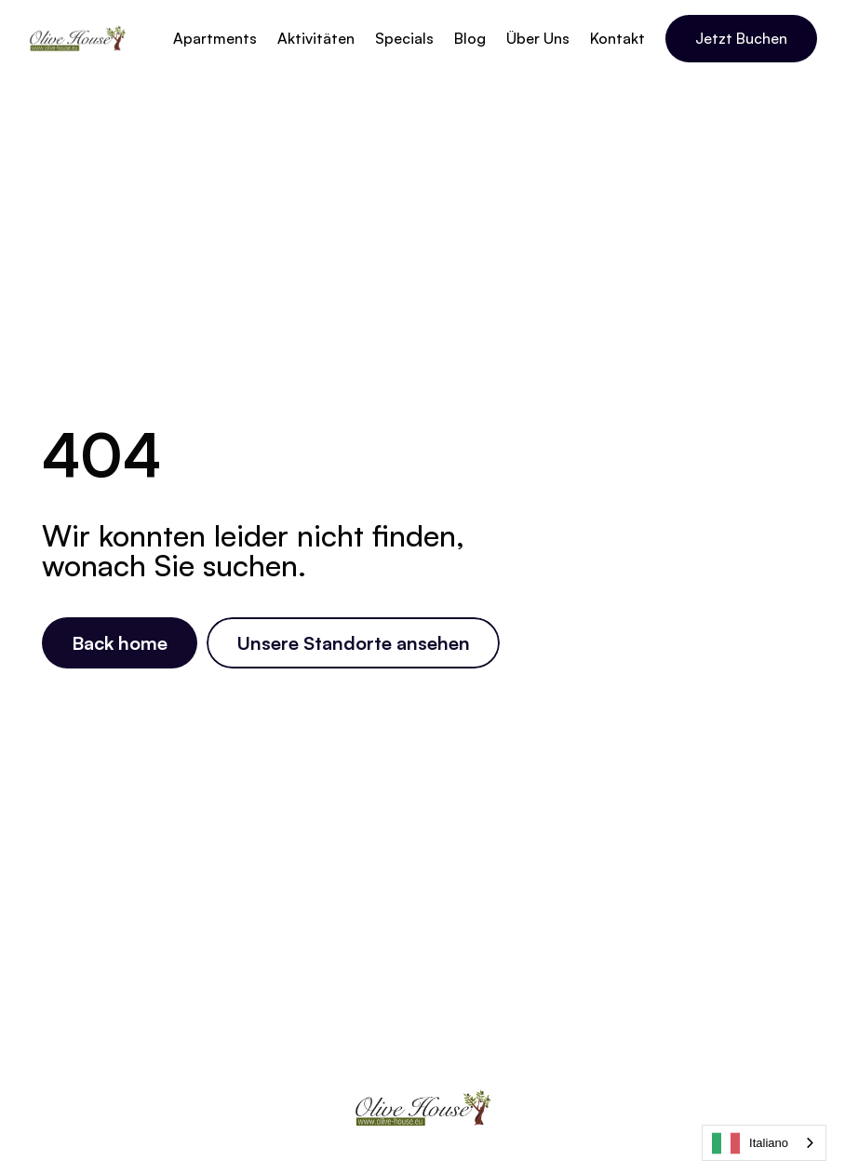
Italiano (750, 1143)
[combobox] (764, 1143)
